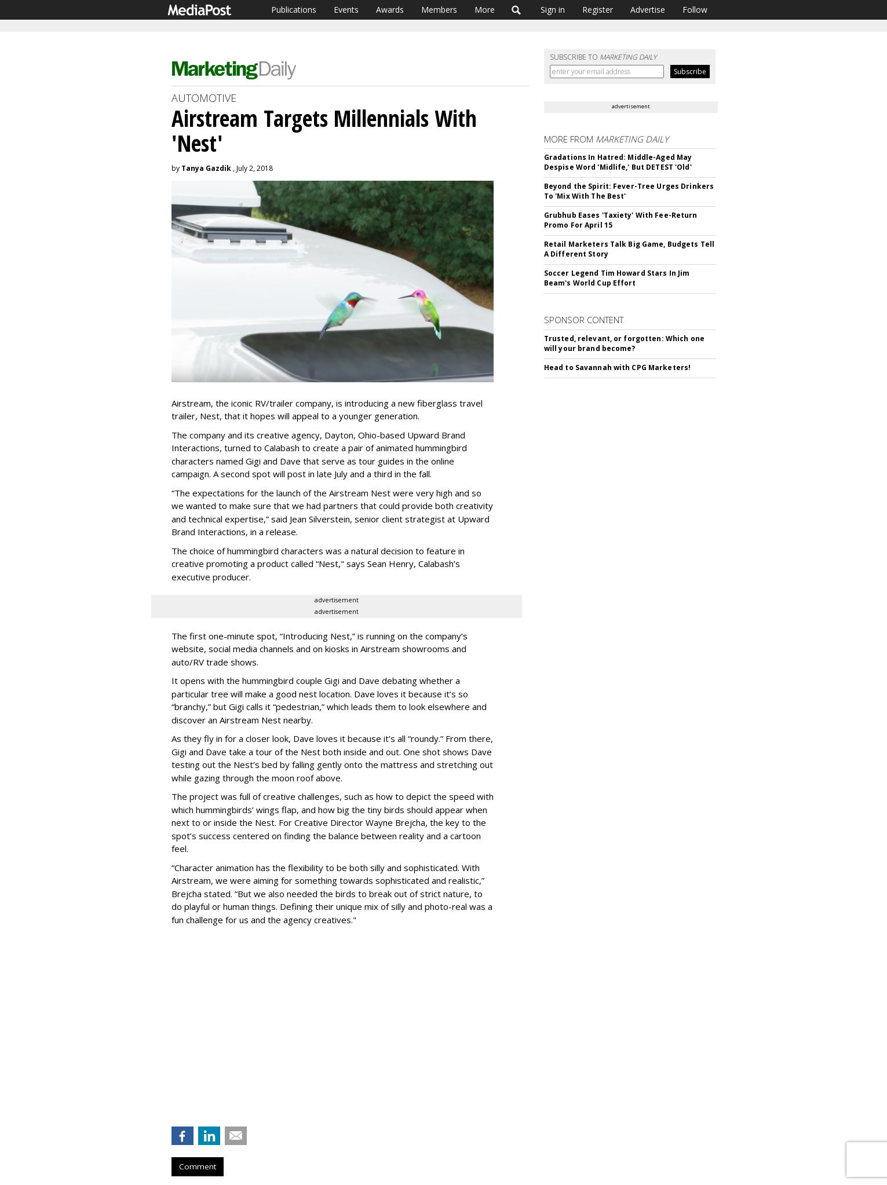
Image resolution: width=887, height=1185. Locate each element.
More (484, 9)
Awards (390, 9)
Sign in (553, 9)
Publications (293, 9)
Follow (694, 9)
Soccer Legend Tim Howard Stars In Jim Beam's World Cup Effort (616, 278)
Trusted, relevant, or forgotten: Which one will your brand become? (624, 343)
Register (597, 9)
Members (439, 9)
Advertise (647, 9)
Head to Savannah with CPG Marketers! (617, 367)
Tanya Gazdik (206, 168)
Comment (197, 1166)
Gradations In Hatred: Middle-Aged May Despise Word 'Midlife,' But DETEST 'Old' (618, 162)
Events (346, 9)
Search (516, 10)
